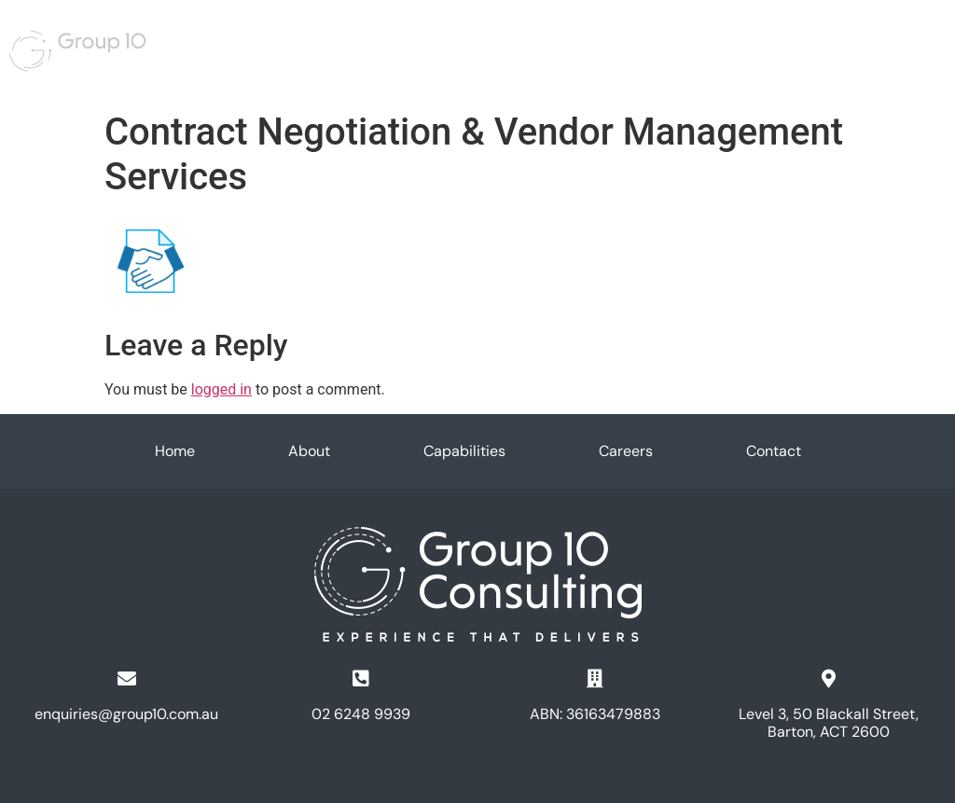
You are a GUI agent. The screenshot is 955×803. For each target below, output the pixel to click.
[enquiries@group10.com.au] (127, 679)
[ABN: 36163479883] (595, 679)
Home (358, 42)
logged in (221, 389)
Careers (563, 42)
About (412, 42)
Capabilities (485, 42)
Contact (773, 451)
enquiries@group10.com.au (126, 714)
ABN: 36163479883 (595, 714)
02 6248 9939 (360, 714)
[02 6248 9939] (361, 679)
